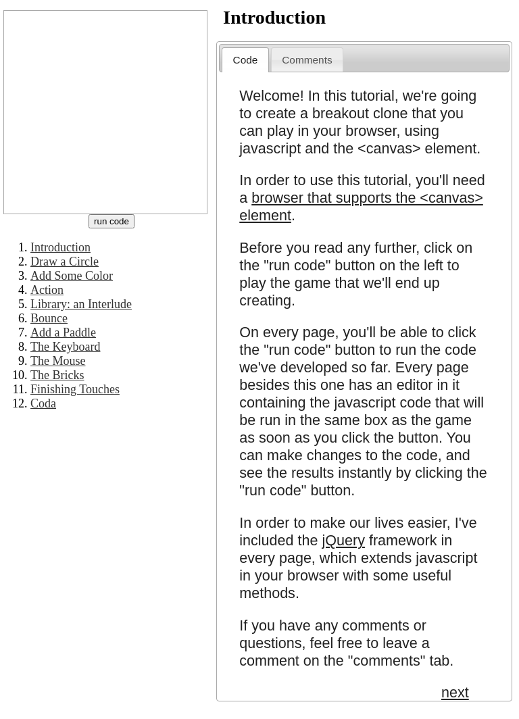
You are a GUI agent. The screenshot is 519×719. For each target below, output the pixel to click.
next (455, 692)
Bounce (49, 318)
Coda (43, 403)
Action (47, 290)
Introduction (60, 247)
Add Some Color (71, 275)
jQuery (343, 540)
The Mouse (57, 361)
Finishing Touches (75, 389)
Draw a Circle (64, 261)
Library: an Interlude (81, 304)
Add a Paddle (63, 332)
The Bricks (57, 375)
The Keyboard (65, 346)
